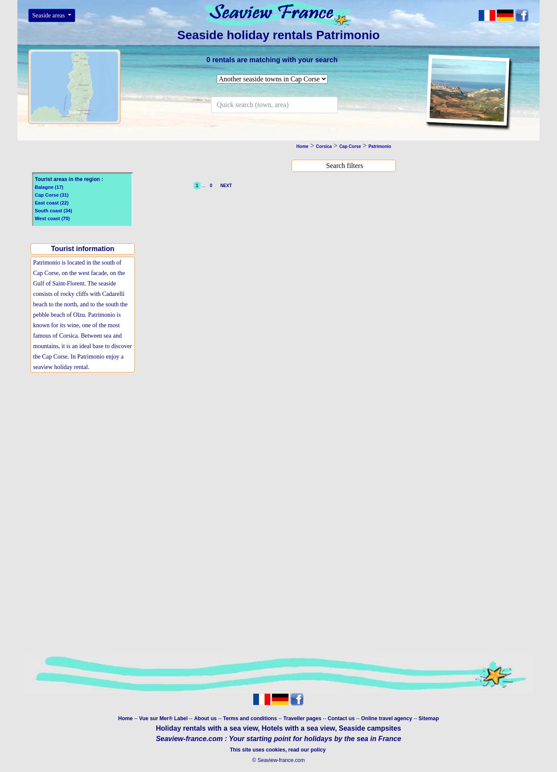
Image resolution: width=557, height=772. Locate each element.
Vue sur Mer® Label (163, 718)
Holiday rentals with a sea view (207, 728)
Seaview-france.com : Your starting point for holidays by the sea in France (278, 738)
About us (206, 718)
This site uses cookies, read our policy (278, 750)
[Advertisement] (85, 446)
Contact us (342, 718)
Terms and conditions (250, 718)
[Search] (274, 105)
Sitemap (429, 718)
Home (125, 718)
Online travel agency (386, 718)
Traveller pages (302, 718)
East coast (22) (52, 202)
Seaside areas (49, 15)
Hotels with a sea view (298, 728)
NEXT (225, 185)
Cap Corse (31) (52, 195)
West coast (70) (52, 218)
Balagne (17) (49, 187)
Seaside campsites (370, 728)
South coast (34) (53, 210)
